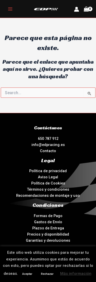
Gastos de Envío (48, 222)
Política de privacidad (48, 171)
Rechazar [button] (47, 274)
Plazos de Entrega (48, 228)
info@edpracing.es (48, 144)
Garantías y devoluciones (48, 240)
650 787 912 (48, 138)
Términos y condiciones (48, 189)
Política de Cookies (48, 183)
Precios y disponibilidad (48, 234)
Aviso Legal (48, 177)
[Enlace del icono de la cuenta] (76, 9)
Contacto (48, 151)
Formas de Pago (48, 215)
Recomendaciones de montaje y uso (48, 195)
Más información (75, 273)
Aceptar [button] (27, 274)
